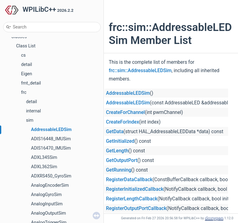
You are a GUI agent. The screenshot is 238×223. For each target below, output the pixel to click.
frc (23, 92)
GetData (114, 131)
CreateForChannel (125, 112)
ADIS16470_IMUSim (51, 148)
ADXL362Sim (44, 166)
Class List (26, 46)
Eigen (26, 74)
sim (29, 120)
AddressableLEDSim (51, 129)
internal (33, 111)
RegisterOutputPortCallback (136, 208)
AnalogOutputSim (48, 213)
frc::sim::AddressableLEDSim (140, 70)
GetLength (117, 151)
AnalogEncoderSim (50, 185)
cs (23, 55)
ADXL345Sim (44, 157)
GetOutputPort (121, 160)
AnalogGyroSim (46, 194)
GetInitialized (120, 141)
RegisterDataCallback (129, 179)
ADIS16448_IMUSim (51, 139)
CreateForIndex (122, 122)
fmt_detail (31, 83)
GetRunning (118, 170)
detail (26, 64)
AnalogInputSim (47, 204)
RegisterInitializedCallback (135, 189)
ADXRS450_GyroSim (51, 176)
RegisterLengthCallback (131, 199)
